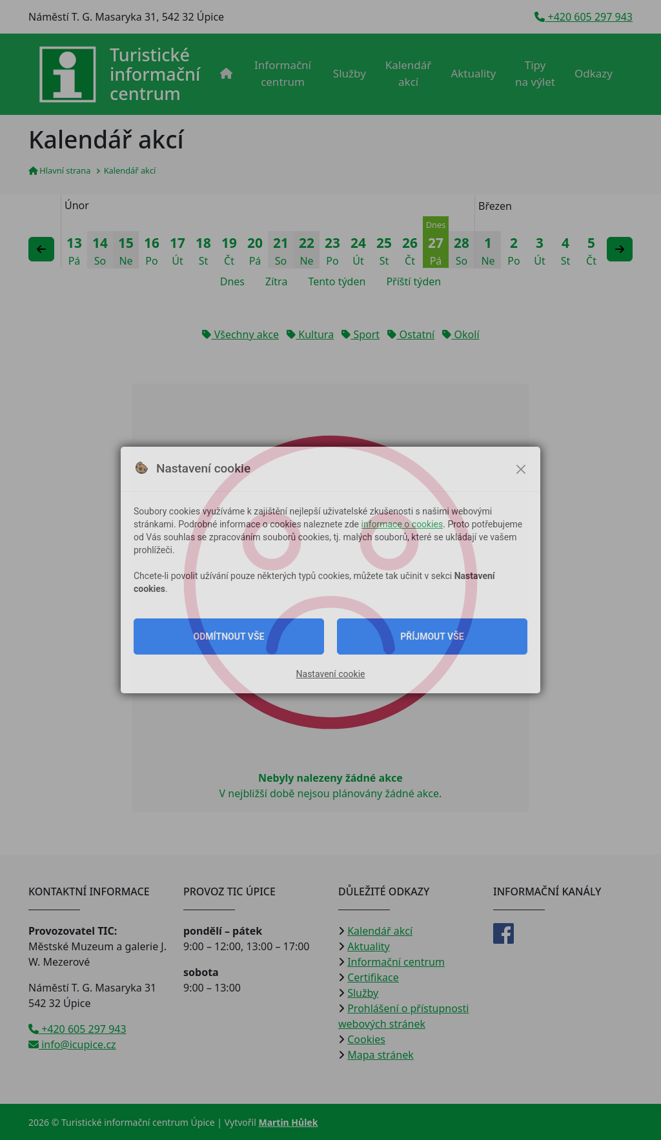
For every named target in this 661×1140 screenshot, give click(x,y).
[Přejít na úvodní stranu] (119, 74)
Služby (349, 73)
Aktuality (473, 73)
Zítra (276, 281)
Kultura (310, 334)
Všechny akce (240, 334)
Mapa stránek (380, 1055)
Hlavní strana (59, 170)
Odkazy (594, 73)
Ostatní (410, 334)
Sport (360, 334)
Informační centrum (282, 73)
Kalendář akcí (408, 73)
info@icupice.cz (72, 1044)
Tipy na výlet (535, 73)
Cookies (366, 1039)
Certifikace (373, 977)
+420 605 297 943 (583, 17)
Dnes (232, 281)
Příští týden (413, 281)
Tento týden (336, 281)
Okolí (460, 334)
